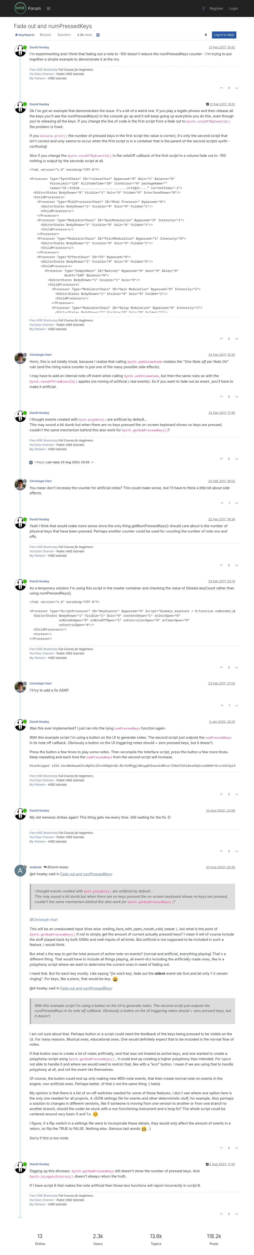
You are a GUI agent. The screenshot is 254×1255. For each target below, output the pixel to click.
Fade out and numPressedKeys (86, 874)
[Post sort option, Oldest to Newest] (206, 34)
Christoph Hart (41, 355)
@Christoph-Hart (44, 920)
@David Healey (56, 867)
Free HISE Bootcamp (43, 69)
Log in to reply (224, 35)
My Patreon (37, 78)
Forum (34, 8)
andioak (36, 867)
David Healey (39, 47)
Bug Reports (25, 35)
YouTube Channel (41, 74)
